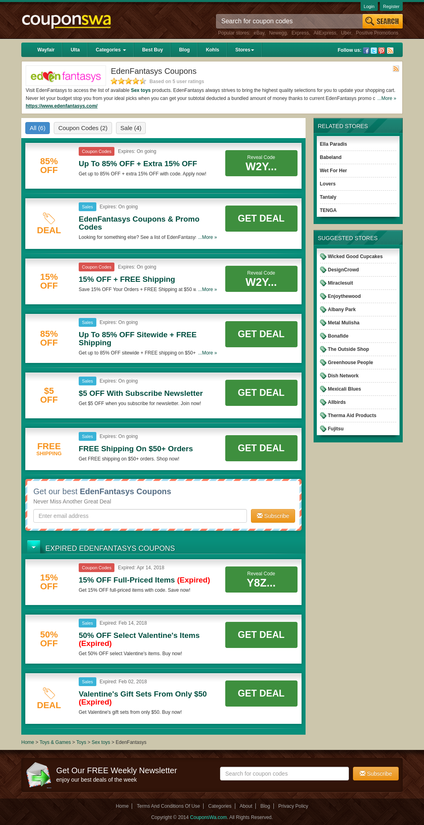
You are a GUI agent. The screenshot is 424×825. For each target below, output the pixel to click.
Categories (111, 50)
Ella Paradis (333, 144)
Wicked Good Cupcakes (355, 256)
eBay (259, 33)
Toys (81, 742)
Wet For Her (333, 170)
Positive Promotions (377, 33)
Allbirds (337, 402)
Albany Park (342, 309)
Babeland (331, 157)
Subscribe (273, 516)
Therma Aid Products (352, 415)
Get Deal (261, 218)
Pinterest (381, 50)
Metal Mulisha (344, 323)
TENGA (328, 210)
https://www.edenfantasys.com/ (62, 106)
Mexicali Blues (344, 389)
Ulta (75, 50)
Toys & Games (55, 742)
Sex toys (141, 90)
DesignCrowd (343, 270)
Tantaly (328, 197)
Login (369, 6)
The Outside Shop (348, 349)
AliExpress (325, 33)
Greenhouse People (350, 362)
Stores (244, 50)
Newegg (278, 33)
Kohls (212, 50)
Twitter (374, 50)
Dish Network (343, 376)
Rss (390, 50)
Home (27, 742)
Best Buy (152, 50)
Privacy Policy (293, 806)
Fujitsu (336, 429)
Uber (346, 33)
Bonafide (338, 336)
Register (391, 6)
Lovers (328, 184)
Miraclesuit (340, 283)
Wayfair (46, 50)
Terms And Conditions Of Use (168, 806)
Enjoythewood (344, 296)
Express (300, 33)
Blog (184, 50)
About (246, 806)
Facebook (366, 50)
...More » (386, 98)
